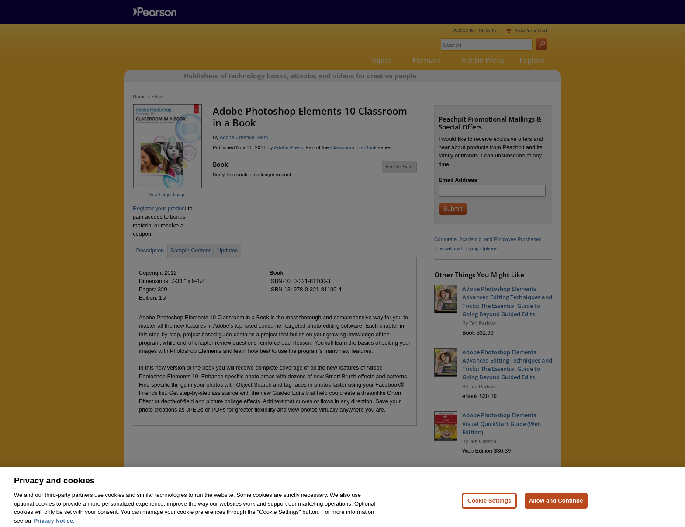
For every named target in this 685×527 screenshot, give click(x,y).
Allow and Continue (556, 509)
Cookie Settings (489, 509)
